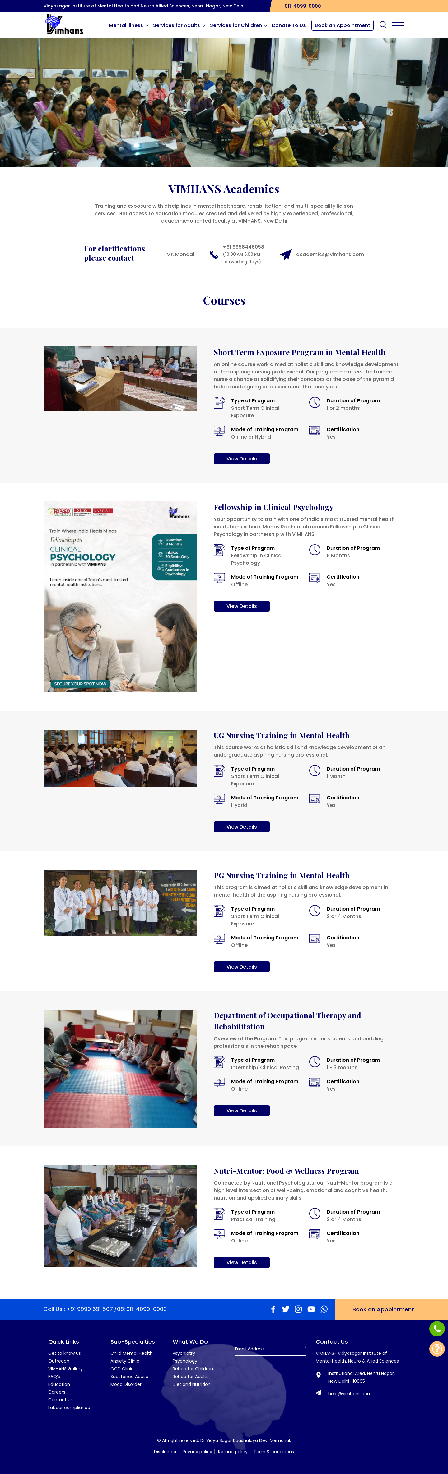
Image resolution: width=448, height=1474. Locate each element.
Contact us (60, 1400)
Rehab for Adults (190, 1376)
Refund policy (233, 1452)
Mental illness (128, 25)
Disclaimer (165, 1452)
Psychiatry (184, 1353)
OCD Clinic (122, 1369)
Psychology (185, 1361)
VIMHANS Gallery (65, 1369)
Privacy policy (197, 1452)
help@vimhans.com (350, 1393)
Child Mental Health (131, 1353)
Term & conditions (274, 1452)
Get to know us (64, 1353)
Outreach (58, 1361)
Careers (56, 1392)
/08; (119, 1309)
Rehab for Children (193, 1369)
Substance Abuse (129, 1376)
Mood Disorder (126, 1384)
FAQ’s (54, 1376)
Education (59, 1384)
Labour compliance (69, 1407)
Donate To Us (289, 25)
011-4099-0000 (301, 6)
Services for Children (238, 25)
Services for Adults (178, 25)
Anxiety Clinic (124, 1361)
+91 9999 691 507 (90, 1309)
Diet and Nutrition (192, 1384)
